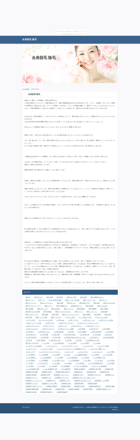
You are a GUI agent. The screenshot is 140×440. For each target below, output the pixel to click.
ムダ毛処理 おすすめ (92, 340)
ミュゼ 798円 (84, 343)
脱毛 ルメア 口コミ (46, 303)
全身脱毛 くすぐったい (61, 375)
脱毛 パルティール (32, 314)
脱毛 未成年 (90, 306)
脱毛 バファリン (91, 311)
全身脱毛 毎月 (60, 389)
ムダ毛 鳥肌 (45, 337)
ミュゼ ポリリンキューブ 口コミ (49, 352)
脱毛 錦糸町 (81, 309)
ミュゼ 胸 (67, 355)
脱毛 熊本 (60, 297)
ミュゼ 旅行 (41, 366)
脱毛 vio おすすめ (109, 303)
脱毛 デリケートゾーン (33, 306)
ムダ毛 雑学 (109, 332)
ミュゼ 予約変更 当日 (95, 363)
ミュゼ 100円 (72, 343)
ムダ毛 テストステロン (66, 323)
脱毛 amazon (55, 309)
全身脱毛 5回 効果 (32, 372)
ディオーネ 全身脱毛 (81, 366)
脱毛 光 (28, 297)
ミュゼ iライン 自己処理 (34, 346)
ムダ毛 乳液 (56, 337)
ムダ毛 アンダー (73, 320)
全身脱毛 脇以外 (62, 392)
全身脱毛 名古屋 (31, 392)
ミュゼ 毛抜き (80, 363)
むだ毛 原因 (44, 334)
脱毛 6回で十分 (84, 303)
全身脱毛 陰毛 (29, 39)
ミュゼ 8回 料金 (58, 343)
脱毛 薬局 (83, 297)
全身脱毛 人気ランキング (34, 386)
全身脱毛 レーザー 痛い (49, 383)
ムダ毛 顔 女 (30, 332)
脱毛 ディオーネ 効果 (72, 300)
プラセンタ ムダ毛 (101, 317)
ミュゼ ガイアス (87, 346)
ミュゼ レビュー (97, 352)
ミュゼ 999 (96, 343)
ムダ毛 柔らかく (31, 334)
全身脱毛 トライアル (62, 378)
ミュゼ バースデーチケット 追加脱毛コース (71, 349)
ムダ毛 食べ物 (84, 334)
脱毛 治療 (55, 314)
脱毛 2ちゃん (71, 303)
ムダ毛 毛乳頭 (40, 340)
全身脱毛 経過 (92, 383)
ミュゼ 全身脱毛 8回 (32, 369)
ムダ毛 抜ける (94, 337)
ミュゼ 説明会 (30, 360)
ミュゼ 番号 (29, 363)
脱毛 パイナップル (89, 300)
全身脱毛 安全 (66, 383)
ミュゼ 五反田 (107, 355)
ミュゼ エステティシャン (70, 346)
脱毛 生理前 (104, 309)
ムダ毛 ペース (62, 326)
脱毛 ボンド (103, 300)
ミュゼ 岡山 (111, 352)
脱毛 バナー (49, 306)
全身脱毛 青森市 (51, 386)
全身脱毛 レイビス (32, 383)
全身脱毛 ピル (51, 380)
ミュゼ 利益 (110, 363)
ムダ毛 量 (68, 340)
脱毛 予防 (29, 317)
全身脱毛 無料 (87, 389)
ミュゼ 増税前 (43, 360)
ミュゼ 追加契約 (74, 360)
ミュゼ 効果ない (31, 357)
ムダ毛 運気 (106, 329)
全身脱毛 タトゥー (32, 378)
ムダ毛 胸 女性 (59, 332)
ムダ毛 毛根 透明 (108, 337)
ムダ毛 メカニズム (32, 329)
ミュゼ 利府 (29, 366)
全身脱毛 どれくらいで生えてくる (84, 378)
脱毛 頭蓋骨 (87, 314)
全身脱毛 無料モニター (104, 389)
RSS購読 (103, 37)
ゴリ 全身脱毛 (65, 366)
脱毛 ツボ (41, 300)
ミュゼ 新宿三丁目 (99, 357)
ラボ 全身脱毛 (65, 369)
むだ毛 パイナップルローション (88, 323)
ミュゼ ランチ (69, 352)
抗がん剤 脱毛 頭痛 (55, 300)
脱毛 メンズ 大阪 (41, 317)
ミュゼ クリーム (31, 349)
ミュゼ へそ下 (30, 352)
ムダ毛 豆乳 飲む (31, 337)
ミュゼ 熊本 (95, 355)
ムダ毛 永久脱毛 (96, 332)
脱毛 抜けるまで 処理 (33, 311)
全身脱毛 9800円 (31, 375)
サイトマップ (113, 37)
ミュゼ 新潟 (85, 357)
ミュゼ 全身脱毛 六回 (50, 369)
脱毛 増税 (49, 297)
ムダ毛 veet (60, 320)
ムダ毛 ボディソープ (93, 326)
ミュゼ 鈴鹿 (25, 89)
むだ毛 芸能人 (82, 332)
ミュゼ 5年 (45, 343)
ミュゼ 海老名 (30, 355)
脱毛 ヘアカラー (56, 317)
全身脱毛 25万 (104, 372)
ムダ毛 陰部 (81, 329)
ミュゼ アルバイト (51, 346)
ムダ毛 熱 (29, 340)
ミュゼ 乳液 (110, 360)
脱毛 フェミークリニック (70, 314)
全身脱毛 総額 (65, 386)
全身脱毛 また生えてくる (82, 380)
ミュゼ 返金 (56, 363)
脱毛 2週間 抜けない (97, 297)
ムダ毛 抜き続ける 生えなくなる (75, 337)
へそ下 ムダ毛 (30, 320)
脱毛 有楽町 (29, 309)
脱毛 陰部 (45, 314)
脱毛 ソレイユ (68, 309)
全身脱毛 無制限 (74, 389)
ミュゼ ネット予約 (46, 349)
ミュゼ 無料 (67, 363)
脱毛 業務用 (92, 309)
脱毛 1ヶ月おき (102, 306)
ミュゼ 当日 (99, 360)
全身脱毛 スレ (110, 375)
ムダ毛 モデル (93, 329)
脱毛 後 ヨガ (38, 297)
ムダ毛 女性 (56, 334)
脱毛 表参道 (48, 311)
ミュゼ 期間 (56, 355)
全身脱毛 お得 (45, 375)
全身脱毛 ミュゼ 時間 (102, 380)
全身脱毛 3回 (109, 369)
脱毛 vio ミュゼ (42, 309)
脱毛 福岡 (104, 311)
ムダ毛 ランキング (48, 329)
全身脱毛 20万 (91, 372)
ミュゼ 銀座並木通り (81, 355)
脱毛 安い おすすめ (32, 343)
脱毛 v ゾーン (30, 300)
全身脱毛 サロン (78, 375)
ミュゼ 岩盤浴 (43, 355)
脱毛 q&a (96, 303)
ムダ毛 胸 (70, 332)
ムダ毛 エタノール (89, 320)
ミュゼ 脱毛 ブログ (58, 360)
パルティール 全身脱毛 (99, 366)
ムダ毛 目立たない (55, 340)
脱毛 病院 (97, 314)
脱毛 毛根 (60, 303)
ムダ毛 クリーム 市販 (106, 320)
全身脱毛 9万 (78, 372)
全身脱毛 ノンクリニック (34, 380)
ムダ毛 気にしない (44, 332)
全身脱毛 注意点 (79, 386)
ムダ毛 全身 (97, 334)
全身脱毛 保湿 (47, 389)
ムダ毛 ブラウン (76, 326)
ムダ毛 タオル (49, 323)
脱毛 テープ (79, 311)
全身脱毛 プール (64, 380)
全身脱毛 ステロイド (94, 375)
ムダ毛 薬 (78, 340)
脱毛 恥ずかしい (76, 306)
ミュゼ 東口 (87, 360)
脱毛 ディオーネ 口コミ (63, 311)
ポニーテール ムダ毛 (46, 320)
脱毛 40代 (108, 314)
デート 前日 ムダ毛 (85, 317)
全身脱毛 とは (46, 378)
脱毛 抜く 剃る (71, 297)
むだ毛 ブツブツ (48, 326)
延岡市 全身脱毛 (79, 369)
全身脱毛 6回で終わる (62, 372)
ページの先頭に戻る (110, 401)
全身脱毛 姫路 (110, 386)
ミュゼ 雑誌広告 (72, 357)
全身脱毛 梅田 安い (95, 386)
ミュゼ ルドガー (82, 352)
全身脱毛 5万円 (47, 372)
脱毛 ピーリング (31, 303)
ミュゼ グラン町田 (103, 346)
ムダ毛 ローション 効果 (66, 329)
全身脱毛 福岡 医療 (32, 389)
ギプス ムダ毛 (70, 317)
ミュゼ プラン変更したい (97, 349)
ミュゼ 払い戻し (42, 363)
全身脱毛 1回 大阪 (95, 369)
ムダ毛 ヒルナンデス (32, 326)
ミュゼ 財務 (59, 357)
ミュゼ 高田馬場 (45, 357)
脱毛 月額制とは (61, 306)
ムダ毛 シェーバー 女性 (33, 323)
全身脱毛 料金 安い (46, 392)
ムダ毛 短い (108, 334)
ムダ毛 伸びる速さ (70, 334)
